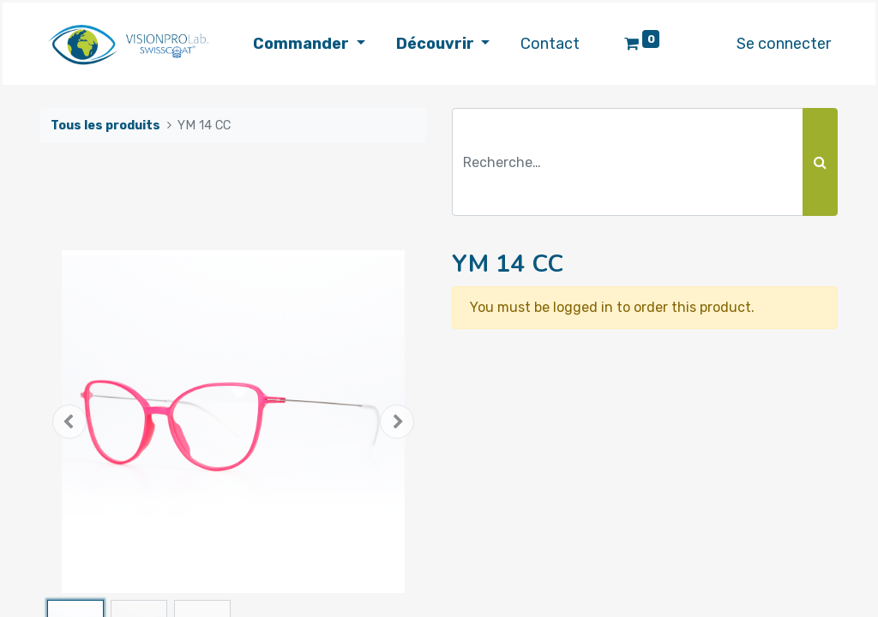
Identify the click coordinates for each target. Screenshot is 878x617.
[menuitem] (550, 44)
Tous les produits (105, 125)
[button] (69, 422)
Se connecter (784, 43)
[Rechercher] (820, 162)
